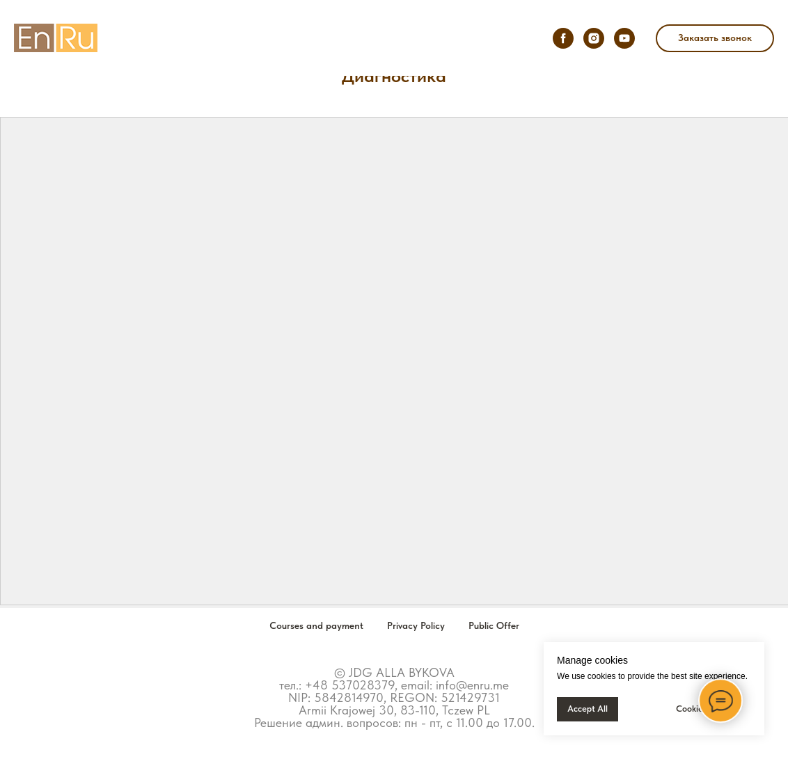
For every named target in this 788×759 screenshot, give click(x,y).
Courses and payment (316, 625)
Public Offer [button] (493, 625)
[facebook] (563, 38)
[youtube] (624, 38)
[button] (715, 38)
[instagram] (593, 38)
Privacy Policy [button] (416, 625)
